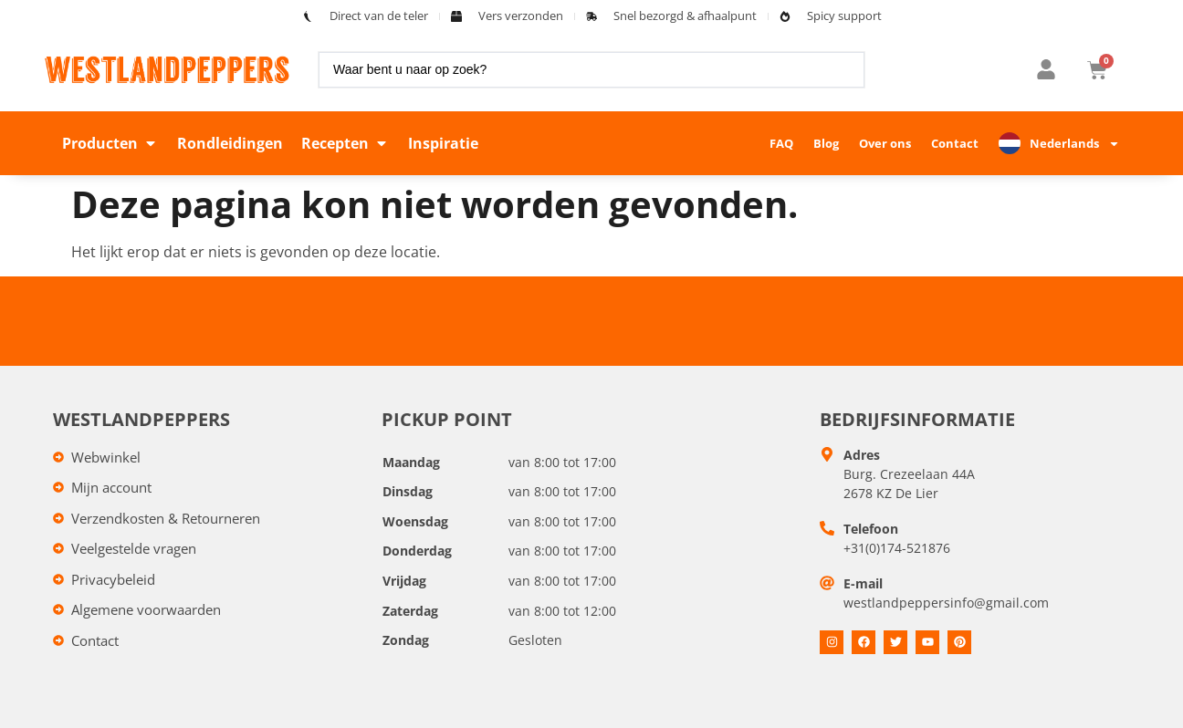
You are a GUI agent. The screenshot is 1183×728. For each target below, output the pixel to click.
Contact (955, 143)
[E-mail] (827, 583)
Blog (826, 143)
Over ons (885, 143)
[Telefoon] (827, 528)
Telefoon (870, 528)
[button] (110, 143)
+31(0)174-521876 (896, 547)
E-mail (863, 583)
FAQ (781, 143)
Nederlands (1075, 144)
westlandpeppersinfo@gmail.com (946, 602)
